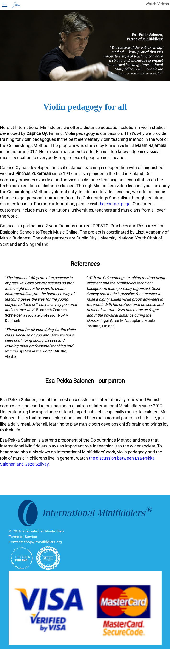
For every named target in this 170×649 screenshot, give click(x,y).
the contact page (114, 203)
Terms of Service (23, 536)
